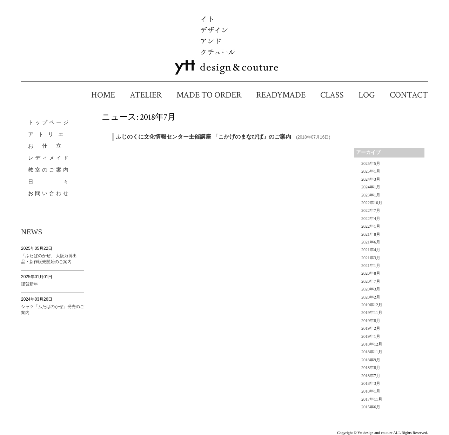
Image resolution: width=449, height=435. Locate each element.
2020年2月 (370, 297)
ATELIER (150, 94)
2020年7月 (370, 281)
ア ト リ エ (46, 134)
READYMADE (285, 94)
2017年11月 (371, 399)
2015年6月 (370, 406)
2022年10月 (371, 202)
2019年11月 (371, 312)
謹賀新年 (29, 284)
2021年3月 (370, 257)
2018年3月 (370, 383)
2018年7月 (370, 375)
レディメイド (49, 158)
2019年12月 (371, 304)
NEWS (31, 232)
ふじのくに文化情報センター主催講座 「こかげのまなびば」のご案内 (203, 137)
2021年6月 (370, 242)
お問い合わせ (49, 193)
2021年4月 (370, 249)
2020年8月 (370, 273)
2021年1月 (370, 265)
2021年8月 (370, 234)
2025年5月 (370, 163)
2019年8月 (370, 320)
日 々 (49, 182)
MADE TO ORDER (213, 94)
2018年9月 (370, 359)
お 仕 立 (45, 146)
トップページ (49, 122)
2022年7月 (370, 210)
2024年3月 (370, 179)
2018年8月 (370, 367)
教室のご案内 (49, 170)
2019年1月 (370, 336)
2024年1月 (370, 187)
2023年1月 (370, 195)
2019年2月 (370, 328)
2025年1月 (370, 171)
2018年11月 (371, 351)
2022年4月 (370, 218)
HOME (107, 94)
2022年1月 (370, 226)
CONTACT (409, 94)
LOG (370, 94)
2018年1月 (370, 391)
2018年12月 (371, 344)
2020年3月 (370, 289)
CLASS (336, 94)
